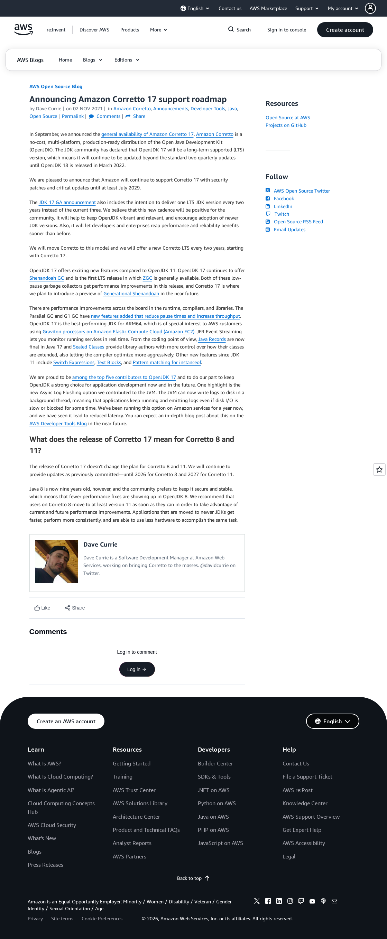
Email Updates (285, 229)
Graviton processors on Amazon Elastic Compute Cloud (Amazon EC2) (118, 331)
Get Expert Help (302, 829)
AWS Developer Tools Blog (58, 423)
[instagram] (290, 902)
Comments (104, 116)
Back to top (193, 878)
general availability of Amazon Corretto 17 (147, 134)
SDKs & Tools (214, 776)
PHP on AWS (213, 829)
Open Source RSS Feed (294, 221)
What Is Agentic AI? (51, 790)
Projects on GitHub (286, 125)
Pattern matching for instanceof (167, 362)
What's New (42, 838)
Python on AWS (217, 803)
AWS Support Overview (311, 816)
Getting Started (131, 763)
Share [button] (135, 116)
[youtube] (312, 902)
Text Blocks (109, 362)
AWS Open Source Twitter (298, 191)
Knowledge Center (305, 803)
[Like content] (42, 608)
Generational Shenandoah (131, 293)
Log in (137, 669)
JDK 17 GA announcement (67, 202)
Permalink (73, 116)
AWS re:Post (298, 790)
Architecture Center (136, 816)
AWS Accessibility (304, 842)
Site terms (62, 918)
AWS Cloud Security (52, 824)
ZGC (147, 278)
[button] (376, 8)
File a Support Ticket (307, 776)
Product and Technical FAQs (146, 829)
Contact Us (296, 763)
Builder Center (215, 763)
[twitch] (301, 902)
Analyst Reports (132, 842)
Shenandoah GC (46, 278)
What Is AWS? (44, 763)
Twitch (277, 214)
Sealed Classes (88, 347)
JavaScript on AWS (220, 842)
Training (122, 776)
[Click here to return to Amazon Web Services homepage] (23, 33)
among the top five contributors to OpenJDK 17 (124, 377)
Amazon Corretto (214, 134)
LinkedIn (279, 206)
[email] (334, 902)
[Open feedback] (379, 469)
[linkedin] (279, 902)
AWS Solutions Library (140, 803)
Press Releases (45, 864)
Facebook (280, 198)
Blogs (35, 851)
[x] (257, 902)
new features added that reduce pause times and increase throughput (165, 316)
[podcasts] (323, 902)
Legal (289, 856)
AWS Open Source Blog (55, 86)
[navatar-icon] (370, 8)
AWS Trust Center (134, 790)
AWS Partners (129, 856)
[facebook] (268, 902)
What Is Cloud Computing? (60, 776)
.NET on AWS (214, 790)
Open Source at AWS (288, 117)
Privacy (35, 918)
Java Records (212, 339)
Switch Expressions (73, 362)
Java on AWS (213, 816)
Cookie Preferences (102, 918)
